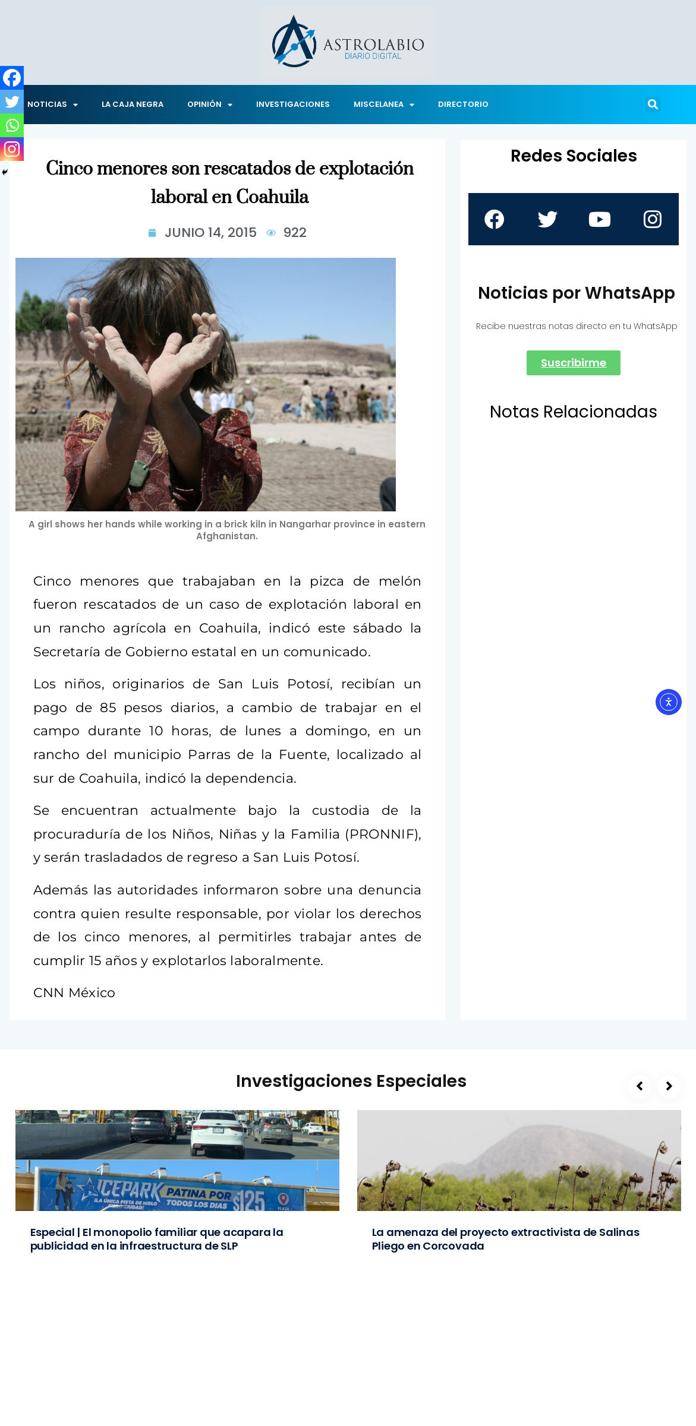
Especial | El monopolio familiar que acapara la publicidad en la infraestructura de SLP (157, 1239)
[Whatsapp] (12, 125)
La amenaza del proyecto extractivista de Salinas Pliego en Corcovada (506, 1239)
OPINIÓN (209, 105)
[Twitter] (12, 101)
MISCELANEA (384, 105)
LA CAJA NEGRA (132, 104)
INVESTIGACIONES (293, 104)
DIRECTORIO (463, 104)
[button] (653, 104)
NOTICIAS (52, 105)
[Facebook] (12, 78)
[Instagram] (12, 149)
